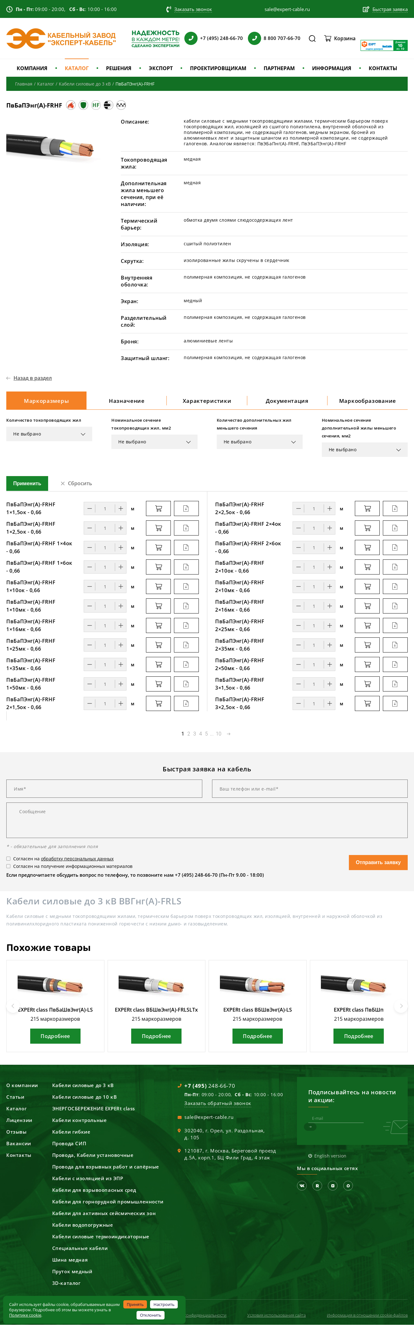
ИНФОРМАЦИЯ (331, 68)
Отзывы (16, 1134)
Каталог (16, 1111)
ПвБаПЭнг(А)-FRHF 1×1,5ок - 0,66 (30, 510)
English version (330, 1158)
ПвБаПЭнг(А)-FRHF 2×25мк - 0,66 (239, 627)
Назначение (126, 401)
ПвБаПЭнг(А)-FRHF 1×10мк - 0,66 (30, 608)
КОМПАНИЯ (32, 68)
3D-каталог (66, 1285)
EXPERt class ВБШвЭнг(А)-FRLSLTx (156, 1011)
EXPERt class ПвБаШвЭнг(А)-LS (55, 1011)
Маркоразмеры (46, 401)
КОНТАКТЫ (383, 68)
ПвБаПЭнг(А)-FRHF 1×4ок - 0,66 (39, 549)
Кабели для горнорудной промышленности (108, 1204)
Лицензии (19, 1122)
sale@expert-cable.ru (208, 1119)
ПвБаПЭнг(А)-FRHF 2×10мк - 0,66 (239, 588)
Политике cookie (25, 1315)
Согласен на (63, 861)
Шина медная (70, 1262)
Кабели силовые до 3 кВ (83, 1087)
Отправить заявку (378, 864)
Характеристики (207, 401)
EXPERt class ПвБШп (358, 1011)
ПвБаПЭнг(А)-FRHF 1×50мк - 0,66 (30, 686)
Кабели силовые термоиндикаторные (100, 1238)
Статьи (15, 1099)
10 (218, 736)
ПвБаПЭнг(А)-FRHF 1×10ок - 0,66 (30, 588)
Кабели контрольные (79, 1122)
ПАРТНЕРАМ (279, 68)
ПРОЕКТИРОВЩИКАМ (218, 68)
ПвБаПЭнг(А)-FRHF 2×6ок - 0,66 (248, 549)
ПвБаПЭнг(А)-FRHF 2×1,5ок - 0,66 (30, 705)
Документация (287, 401)
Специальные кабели (80, 1250)
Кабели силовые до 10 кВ (84, 1099)
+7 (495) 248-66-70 (221, 38)
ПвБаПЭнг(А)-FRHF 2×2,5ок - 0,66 (239, 510)
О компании (22, 1087)
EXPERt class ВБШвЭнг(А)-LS (257, 1011)
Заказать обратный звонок (217, 1105)
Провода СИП (69, 1145)
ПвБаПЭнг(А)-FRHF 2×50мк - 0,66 (239, 666)
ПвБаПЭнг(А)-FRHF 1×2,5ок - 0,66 (30, 530)
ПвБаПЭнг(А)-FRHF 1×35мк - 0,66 (30, 666)
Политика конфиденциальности (196, 1317)
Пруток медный (72, 1273)
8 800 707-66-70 (282, 38)
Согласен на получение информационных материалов (72, 868)
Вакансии (18, 1145)
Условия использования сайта (276, 1317)
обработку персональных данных (77, 861)
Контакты (18, 1157)
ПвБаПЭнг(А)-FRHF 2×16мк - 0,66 (239, 608)
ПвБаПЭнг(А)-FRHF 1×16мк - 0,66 (30, 627)
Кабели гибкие (71, 1134)
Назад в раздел (33, 378)
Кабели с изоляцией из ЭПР (87, 1180)
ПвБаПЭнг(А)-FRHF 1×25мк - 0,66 (30, 647)
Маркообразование (367, 401)
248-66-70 (209, 1087)
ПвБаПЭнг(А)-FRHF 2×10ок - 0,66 (239, 569)
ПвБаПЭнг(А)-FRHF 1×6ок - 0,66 (39, 569)
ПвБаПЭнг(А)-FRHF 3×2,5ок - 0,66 (239, 705)
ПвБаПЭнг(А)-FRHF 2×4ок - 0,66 (248, 530)
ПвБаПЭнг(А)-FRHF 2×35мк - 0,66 (239, 647)
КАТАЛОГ (77, 68)
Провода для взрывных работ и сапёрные (105, 1169)
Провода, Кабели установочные (93, 1157)
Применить (27, 485)
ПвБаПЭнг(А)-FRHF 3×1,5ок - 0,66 (239, 686)
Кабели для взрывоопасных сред (94, 1192)
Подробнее (55, 1038)
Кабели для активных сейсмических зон (104, 1215)
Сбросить (80, 485)
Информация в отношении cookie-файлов (367, 1317)
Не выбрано (27, 436)
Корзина (344, 38)
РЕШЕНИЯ (118, 68)
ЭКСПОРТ (161, 68)
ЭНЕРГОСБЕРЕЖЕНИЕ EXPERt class (93, 1111)
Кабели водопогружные (82, 1227)
